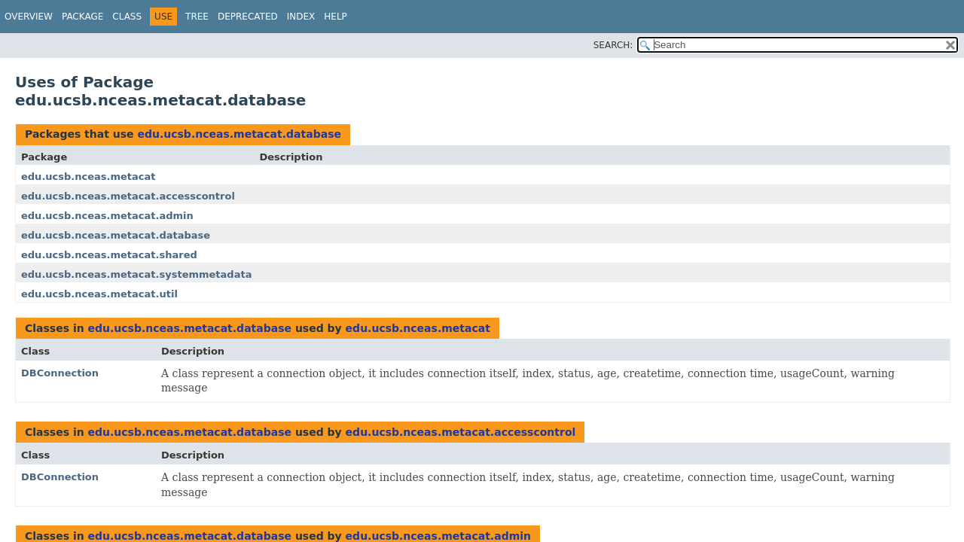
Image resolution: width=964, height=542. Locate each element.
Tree (197, 16)
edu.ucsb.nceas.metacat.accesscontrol (128, 196)
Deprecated (248, 16)
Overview (29, 16)
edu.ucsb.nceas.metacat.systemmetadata (136, 274)
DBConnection (60, 373)
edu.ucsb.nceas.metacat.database (238, 134)
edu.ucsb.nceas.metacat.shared (109, 254)
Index (301, 16)
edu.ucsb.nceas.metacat (88, 176)
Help (335, 16)
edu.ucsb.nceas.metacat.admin (107, 215)
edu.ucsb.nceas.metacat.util (99, 294)
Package (82, 16)
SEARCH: (613, 45)
